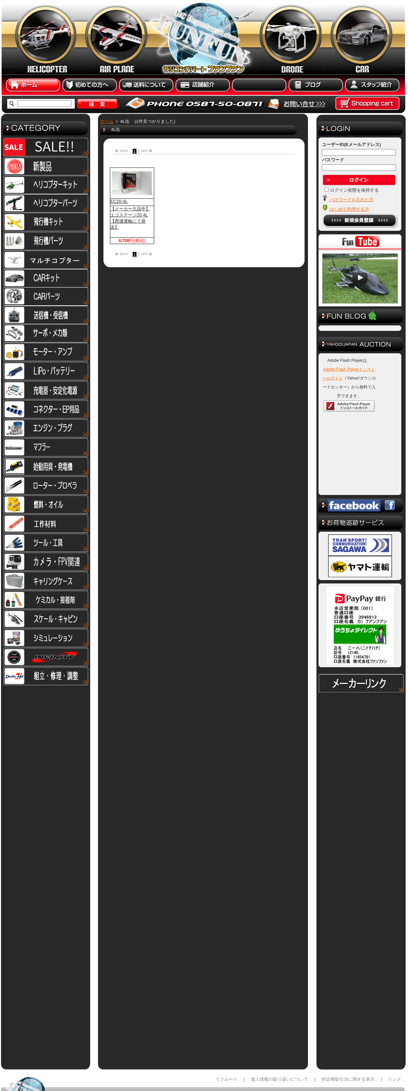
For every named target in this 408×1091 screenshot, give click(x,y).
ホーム (106, 121)
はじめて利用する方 (349, 209)
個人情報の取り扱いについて (279, 1045)
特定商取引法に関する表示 (348, 1045)
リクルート (226, 1045)
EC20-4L (119, 201)
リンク (394, 1045)
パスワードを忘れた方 (351, 199)
